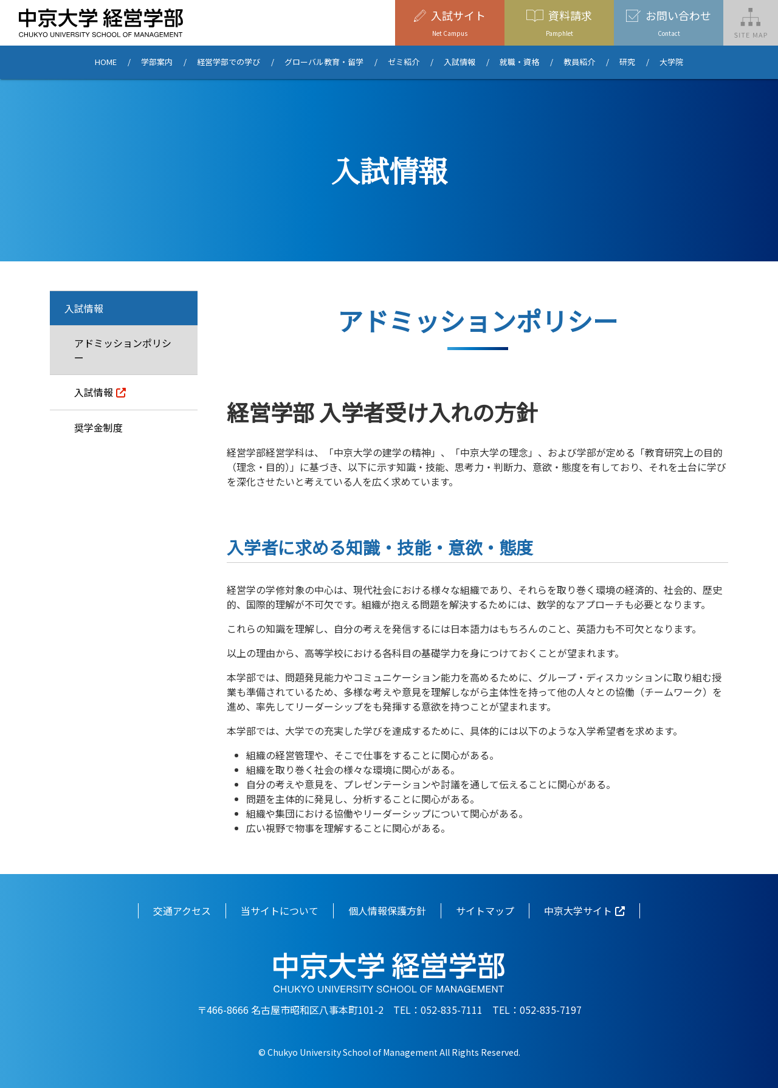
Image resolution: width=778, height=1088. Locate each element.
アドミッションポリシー (122, 350)
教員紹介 (579, 62)
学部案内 (157, 62)
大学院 (671, 62)
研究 (627, 62)
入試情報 (459, 62)
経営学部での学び (228, 62)
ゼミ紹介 (403, 62)
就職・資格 (519, 62)
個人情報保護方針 (387, 910)
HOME (106, 62)
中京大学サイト (578, 910)
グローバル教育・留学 (323, 62)
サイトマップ (485, 910)
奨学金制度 (98, 427)
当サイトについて (279, 910)
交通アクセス (182, 910)
